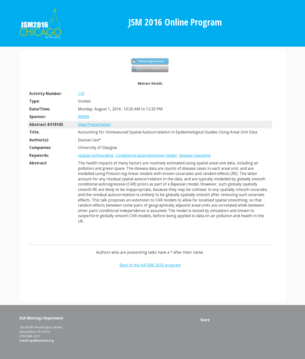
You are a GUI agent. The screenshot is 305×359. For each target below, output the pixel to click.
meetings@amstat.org (36, 340)
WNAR (83, 116)
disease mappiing (195, 155)
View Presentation (94, 124)
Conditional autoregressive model (146, 155)
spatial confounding (95, 155)
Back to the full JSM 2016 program (150, 265)
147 (81, 93)
